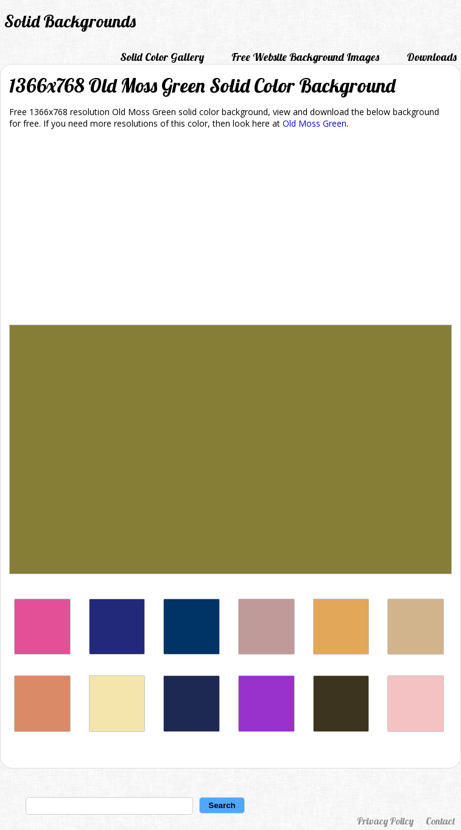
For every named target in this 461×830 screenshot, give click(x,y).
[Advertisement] (230, 229)
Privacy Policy (385, 821)
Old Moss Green (315, 123)
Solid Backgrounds (70, 21)
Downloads (432, 57)
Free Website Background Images (305, 57)
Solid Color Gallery (162, 57)
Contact (440, 821)
